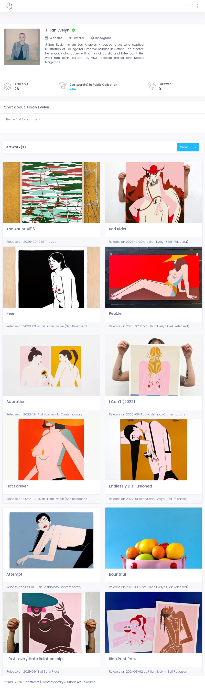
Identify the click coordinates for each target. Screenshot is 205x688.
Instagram (101, 38)
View (72, 89)
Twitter (76, 38)
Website (53, 38)
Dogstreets (31, 682)
